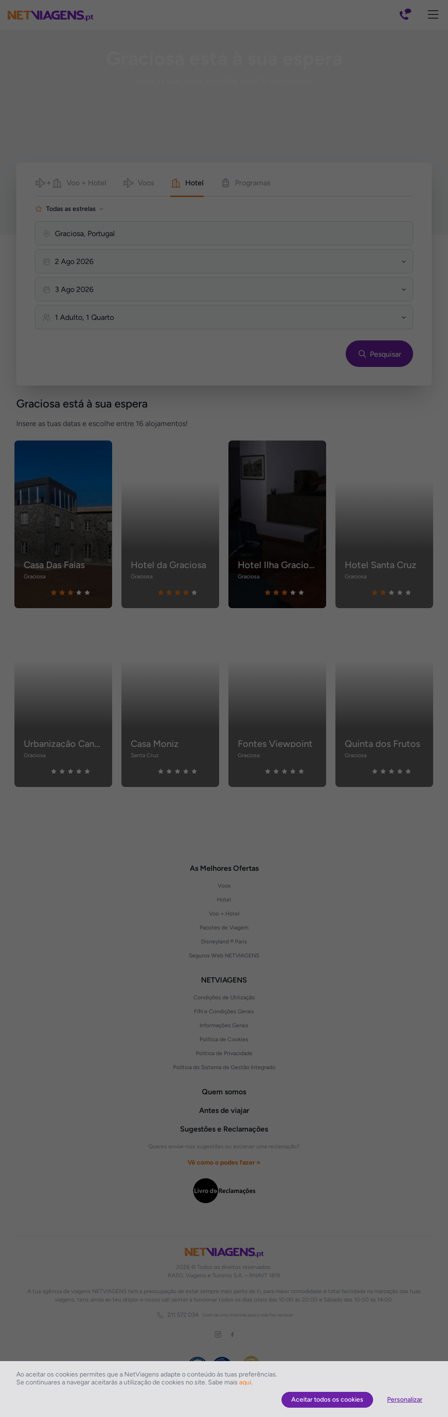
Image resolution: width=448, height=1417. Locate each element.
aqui (245, 1382)
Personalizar (404, 1399)
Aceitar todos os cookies (327, 1399)
